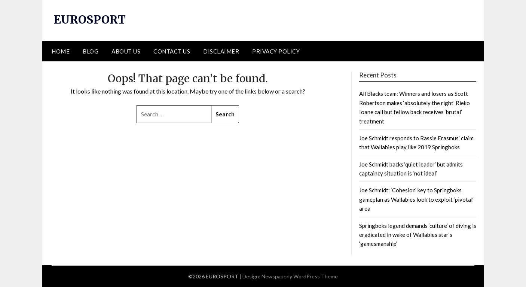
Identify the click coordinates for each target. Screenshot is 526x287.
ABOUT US (125, 51)
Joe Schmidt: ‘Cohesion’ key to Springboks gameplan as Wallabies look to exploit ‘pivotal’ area (416, 199)
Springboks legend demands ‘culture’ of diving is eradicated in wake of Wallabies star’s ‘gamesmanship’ (417, 234)
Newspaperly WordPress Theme (300, 276)
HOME (61, 51)
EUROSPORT (89, 19)
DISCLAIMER (221, 51)
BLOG (90, 51)
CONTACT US (171, 51)
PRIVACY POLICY (276, 51)
